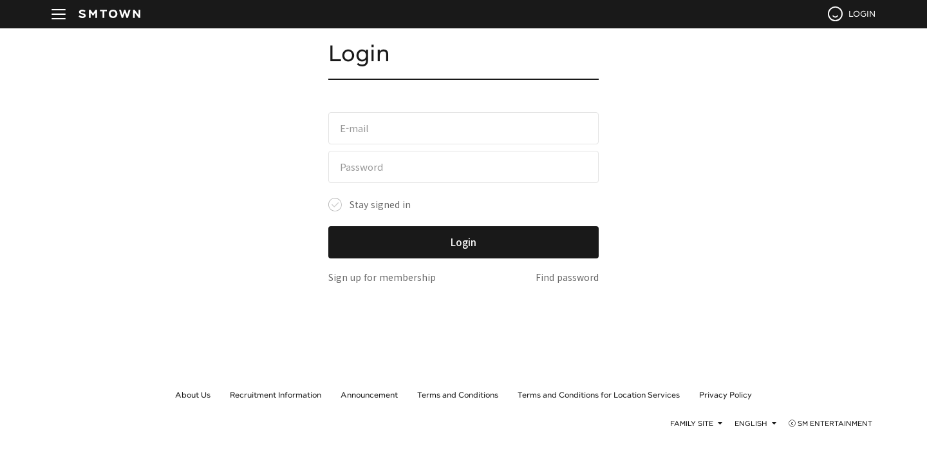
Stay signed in (380, 204)
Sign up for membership (382, 277)
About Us (193, 394)
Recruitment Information (275, 394)
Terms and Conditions (457, 394)
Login (463, 242)
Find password (567, 277)
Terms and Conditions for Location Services (599, 394)
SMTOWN (109, 14)
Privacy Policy (725, 394)
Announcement (369, 394)
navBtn (59, 14)
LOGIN (862, 13)
